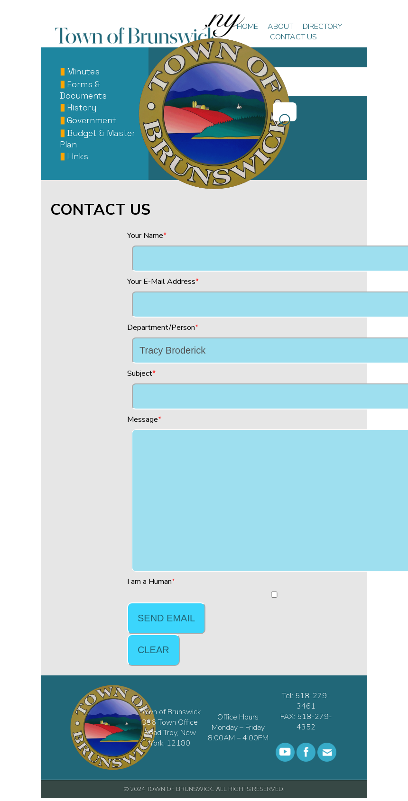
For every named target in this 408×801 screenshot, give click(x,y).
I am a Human (149, 581)
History (81, 107)
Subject (139, 373)
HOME (247, 26)
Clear (153, 650)
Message (142, 419)
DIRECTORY (322, 26)
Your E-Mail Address (161, 281)
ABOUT (280, 26)
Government (91, 120)
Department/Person (161, 327)
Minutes (83, 71)
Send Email (166, 618)
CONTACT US (293, 37)
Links (77, 156)
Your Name (145, 235)
